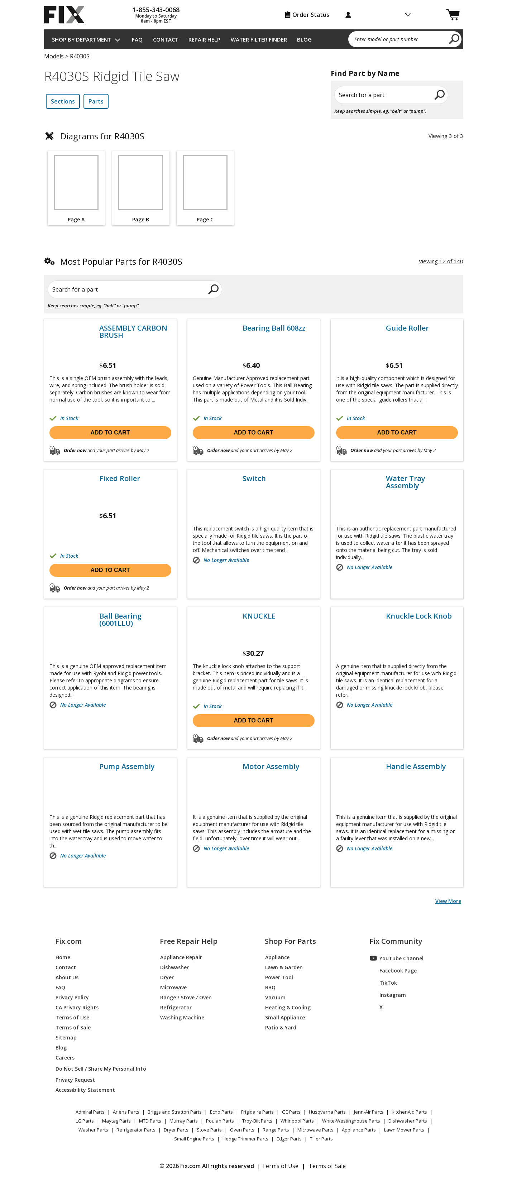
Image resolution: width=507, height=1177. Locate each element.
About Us (67, 977)
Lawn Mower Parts (404, 1129)
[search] (454, 38)
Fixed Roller (119, 478)
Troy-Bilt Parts (257, 1121)
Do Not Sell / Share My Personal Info (98, 1068)
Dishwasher (174, 967)
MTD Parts (150, 1121)
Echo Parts (221, 1112)
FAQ (137, 39)
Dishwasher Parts (407, 1121)
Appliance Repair (181, 956)
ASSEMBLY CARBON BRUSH (133, 332)
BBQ (270, 987)
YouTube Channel (397, 958)
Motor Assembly (271, 766)
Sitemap (66, 1037)
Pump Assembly (127, 766)
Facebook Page (393, 970)
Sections (63, 101)
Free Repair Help (188, 941)
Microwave (173, 987)
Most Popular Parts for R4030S (121, 261)
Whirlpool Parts (297, 1121)
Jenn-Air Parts (368, 1112)
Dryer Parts (176, 1129)
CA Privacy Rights (77, 1007)
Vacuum (275, 997)
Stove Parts (209, 1129)
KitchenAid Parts (409, 1112)
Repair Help (204, 39)
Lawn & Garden (284, 967)
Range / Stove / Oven (186, 997)
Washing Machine (182, 1017)
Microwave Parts (315, 1129)
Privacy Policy (72, 997)
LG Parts (85, 1121)
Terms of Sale (73, 1027)
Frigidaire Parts (257, 1112)
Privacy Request (75, 1079)
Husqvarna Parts (327, 1112)
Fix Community (395, 941)
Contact (165, 39)
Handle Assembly (416, 766)
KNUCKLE (259, 616)
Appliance (277, 956)
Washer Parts (93, 1129)
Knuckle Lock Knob (419, 616)
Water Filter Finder (259, 39)
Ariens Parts (126, 1112)
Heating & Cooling (288, 1007)
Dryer (167, 977)
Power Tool (279, 977)
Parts (96, 101)
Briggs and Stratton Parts (175, 1112)
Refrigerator (176, 1007)
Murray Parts (183, 1121)
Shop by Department (81, 39)
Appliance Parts (359, 1129)
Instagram (388, 994)
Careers (65, 1057)
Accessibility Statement (85, 1089)
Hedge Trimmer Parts (245, 1138)
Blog (304, 39)
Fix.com (68, 941)
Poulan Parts (220, 1121)
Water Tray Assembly (405, 482)
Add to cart (110, 432)
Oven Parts (242, 1129)
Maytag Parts (116, 1121)
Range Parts (276, 1129)
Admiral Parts (90, 1112)
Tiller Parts (321, 1138)
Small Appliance (285, 1017)
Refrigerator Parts (136, 1129)
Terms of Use (72, 1017)
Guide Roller (407, 328)
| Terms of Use (277, 1166)
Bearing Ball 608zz (274, 328)
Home (63, 956)
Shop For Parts (290, 941)
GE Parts (291, 1112)
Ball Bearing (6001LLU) (120, 619)
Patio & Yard (280, 1027)
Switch (254, 478)
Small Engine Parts (194, 1138)
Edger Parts (289, 1138)
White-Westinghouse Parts (351, 1121)
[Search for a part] (130, 289)
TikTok (383, 982)
